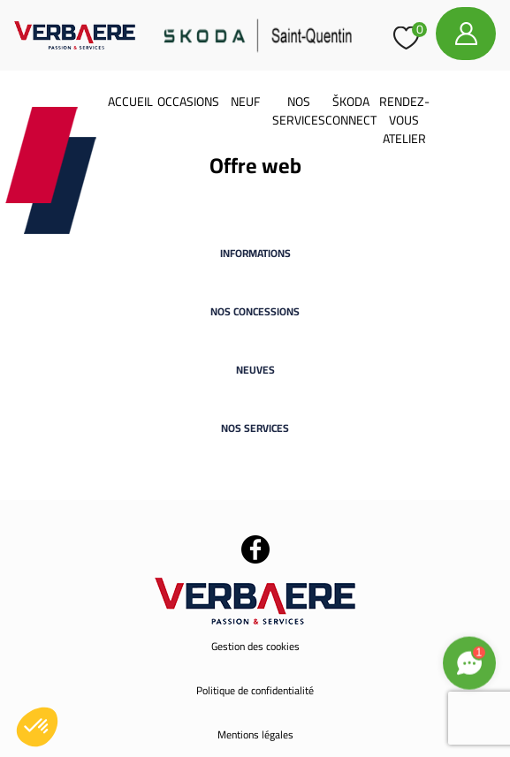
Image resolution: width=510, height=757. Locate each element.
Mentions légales (255, 734)
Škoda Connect (351, 111)
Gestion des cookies (255, 646)
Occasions (188, 101)
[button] (37, 727)
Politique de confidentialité (255, 690)
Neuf (245, 101)
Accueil (130, 101)
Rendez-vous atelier (404, 120)
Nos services (298, 111)
